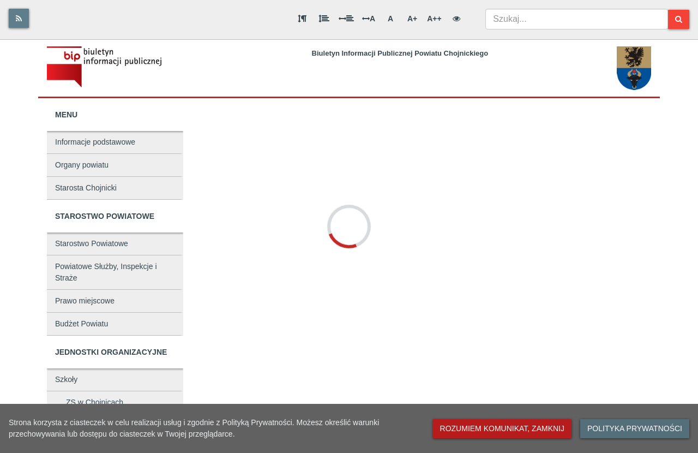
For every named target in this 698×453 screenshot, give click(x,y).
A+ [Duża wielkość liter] (412, 18)
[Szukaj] (678, 19)
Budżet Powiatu (81, 323)
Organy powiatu (82, 164)
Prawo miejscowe (85, 300)
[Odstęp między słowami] (346, 18)
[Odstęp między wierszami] (324, 18)
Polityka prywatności (634, 428)
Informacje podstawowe (95, 142)
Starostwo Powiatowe (91, 243)
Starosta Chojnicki (86, 187)
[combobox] (576, 19)
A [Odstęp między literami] (368, 18)
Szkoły (66, 379)
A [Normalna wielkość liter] (390, 18)
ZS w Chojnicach (94, 402)
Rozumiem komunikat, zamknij (502, 428)
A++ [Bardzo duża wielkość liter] (434, 18)
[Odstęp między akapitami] (302, 18)
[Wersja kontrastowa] (456, 18)
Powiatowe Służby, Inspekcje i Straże (106, 272)
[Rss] (19, 18)
